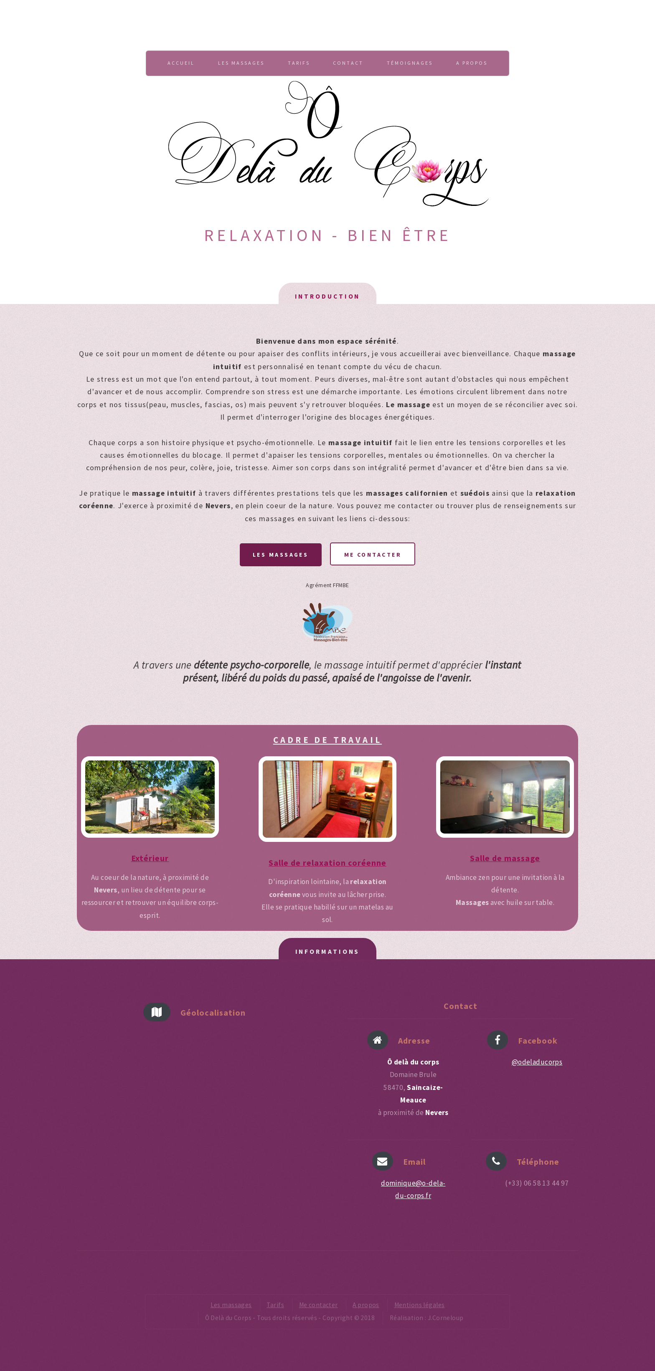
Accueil (181, 63)
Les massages (241, 63)
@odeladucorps (537, 1062)
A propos (471, 63)
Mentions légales (419, 1305)
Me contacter (373, 554)
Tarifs (299, 63)
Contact (348, 63)
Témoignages (410, 63)
